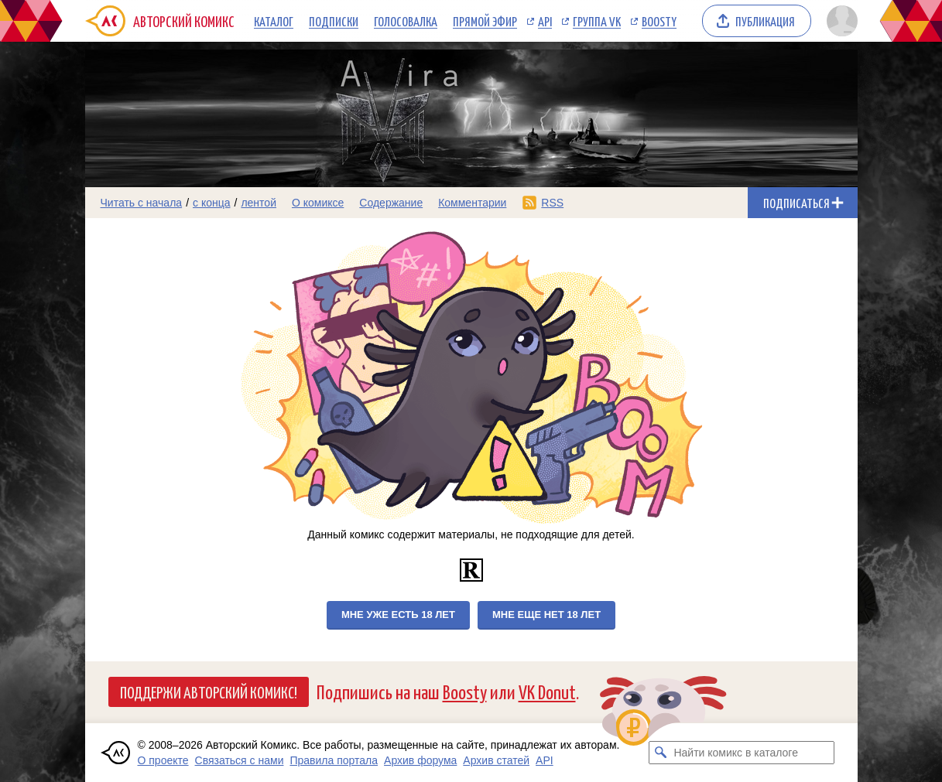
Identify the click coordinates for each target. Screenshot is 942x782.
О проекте (163, 760)
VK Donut (547, 691)
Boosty (659, 20)
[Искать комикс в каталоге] (660, 752)
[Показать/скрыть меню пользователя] (839, 21)
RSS (552, 202)
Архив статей (496, 760)
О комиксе (318, 202)
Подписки (333, 20)
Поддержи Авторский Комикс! (208, 691)
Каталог (273, 20)
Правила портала (333, 760)
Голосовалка (405, 20)
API (545, 20)
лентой (258, 202)
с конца (212, 202)
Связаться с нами (239, 760)
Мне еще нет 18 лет (546, 614)
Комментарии (472, 202)
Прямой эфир (485, 20)
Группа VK (597, 20)
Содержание (391, 202)
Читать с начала (142, 202)
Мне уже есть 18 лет (398, 614)
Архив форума (420, 760)
